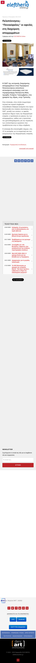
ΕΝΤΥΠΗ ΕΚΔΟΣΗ (18, 627)
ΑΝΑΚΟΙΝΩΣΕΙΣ (17, 636)
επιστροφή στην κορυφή (26, 148)
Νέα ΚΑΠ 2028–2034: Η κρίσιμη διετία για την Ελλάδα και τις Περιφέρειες (20, 255)
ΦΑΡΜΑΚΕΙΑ (6, 633)
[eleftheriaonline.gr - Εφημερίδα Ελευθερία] (18, 4)
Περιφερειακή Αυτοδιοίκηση (18, 144)
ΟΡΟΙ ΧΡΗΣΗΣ (29, 633)
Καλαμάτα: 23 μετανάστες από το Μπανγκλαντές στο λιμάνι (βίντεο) (20, 229)
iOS (13, 619)
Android (21, 619)
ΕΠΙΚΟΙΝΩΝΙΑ (28, 636)
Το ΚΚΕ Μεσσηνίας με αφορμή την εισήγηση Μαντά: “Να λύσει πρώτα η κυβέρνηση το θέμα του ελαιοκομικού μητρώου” (20, 269)
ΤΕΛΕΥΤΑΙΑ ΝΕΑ (11, 224)
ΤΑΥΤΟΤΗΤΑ (7, 636)
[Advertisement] (18, 333)
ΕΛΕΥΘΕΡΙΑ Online (19, 36)
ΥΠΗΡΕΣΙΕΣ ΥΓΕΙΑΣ (17, 633)
